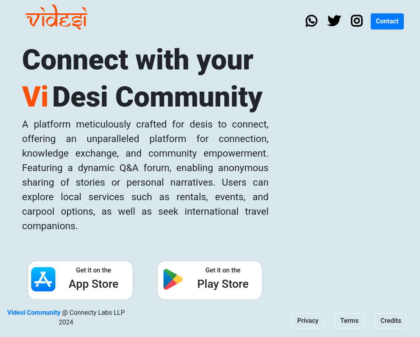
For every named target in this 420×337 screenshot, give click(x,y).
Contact (387, 21)
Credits (390, 320)
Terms (349, 320)
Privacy (308, 320)
